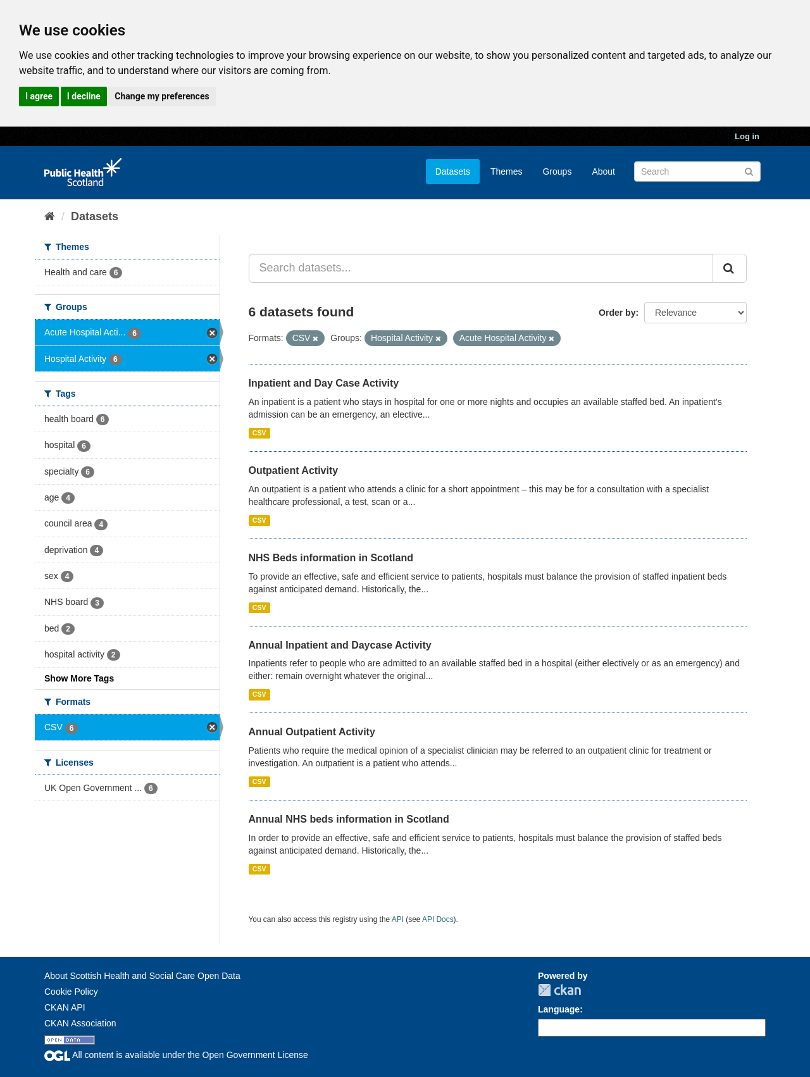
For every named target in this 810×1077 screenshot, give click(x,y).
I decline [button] (84, 96)
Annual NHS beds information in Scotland (349, 819)
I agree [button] (39, 96)
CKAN (559, 990)
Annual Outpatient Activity (312, 731)
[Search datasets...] (481, 268)
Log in (747, 136)
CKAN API (64, 1007)
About (603, 171)
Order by (617, 313)
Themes (506, 171)
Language (559, 1009)
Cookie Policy (71, 992)
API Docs (438, 919)
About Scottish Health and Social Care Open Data (142, 976)
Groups (556, 171)
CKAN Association (80, 1023)
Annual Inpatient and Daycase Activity (340, 645)
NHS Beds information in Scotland (331, 557)
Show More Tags (79, 678)
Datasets (452, 171)
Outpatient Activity (294, 470)
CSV (259, 433)
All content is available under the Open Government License (176, 1055)
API (398, 919)
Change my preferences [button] (162, 96)
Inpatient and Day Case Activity (324, 383)
